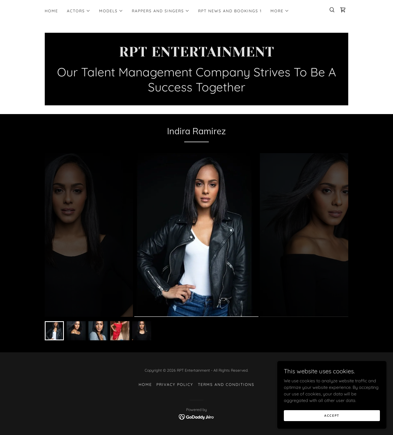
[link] (342, 9)
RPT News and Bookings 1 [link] (230, 10)
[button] (78, 11)
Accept (332, 415)
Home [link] (51, 10)
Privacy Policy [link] (174, 384)
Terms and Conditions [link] (226, 384)
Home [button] (145, 384)
